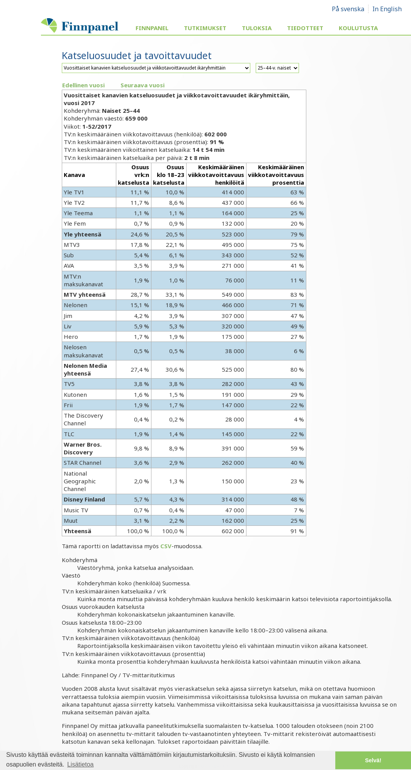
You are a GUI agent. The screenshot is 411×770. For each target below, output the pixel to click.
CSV (166, 546)
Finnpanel (152, 28)
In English (387, 9)
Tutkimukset (205, 28)
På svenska (348, 9)
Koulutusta (358, 28)
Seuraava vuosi (143, 85)
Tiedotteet (305, 28)
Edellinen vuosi (83, 85)
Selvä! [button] (373, 760)
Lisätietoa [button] (80, 764)
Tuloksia (257, 28)
